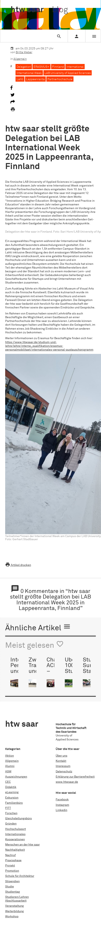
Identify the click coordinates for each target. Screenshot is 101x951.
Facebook (62, 799)
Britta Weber (24, 52)
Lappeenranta (35, 79)
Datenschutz (64, 771)
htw (39, 10)
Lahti (20, 79)
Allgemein (20, 59)
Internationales (15, 834)
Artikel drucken (18, 565)
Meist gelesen (34, 644)
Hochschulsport (15, 829)
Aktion (9, 755)
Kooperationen (15, 839)
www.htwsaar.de (67, 781)
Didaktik (10, 787)
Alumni (9, 766)
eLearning (12, 792)
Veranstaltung (14, 905)
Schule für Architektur (19, 876)
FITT (8, 808)
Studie (9, 886)
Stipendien (12, 881)
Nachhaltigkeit (15, 849)
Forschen (11, 813)
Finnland (58, 66)
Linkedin (61, 810)
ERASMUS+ (41, 66)
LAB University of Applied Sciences (67, 73)
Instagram (62, 805)
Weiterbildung (14, 911)
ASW (8, 771)
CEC (8, 781)
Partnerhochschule (59, 79)
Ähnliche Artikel (38, 627)
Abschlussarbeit (15, 900)
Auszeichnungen (16, 776)
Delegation (24, 66)
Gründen (11, 823)
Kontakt (61, 761)
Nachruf (10, 855)
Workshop (11, 916)
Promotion (12, 870)
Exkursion (11, 797)
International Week (29, 73)
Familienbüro (14, 802)
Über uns (61, 755)
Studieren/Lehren (17, 897)
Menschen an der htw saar (22, 844)
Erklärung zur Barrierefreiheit (75, 776)
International (75, 66)
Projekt (10, 865)
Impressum (63, 766)
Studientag (12, 891)
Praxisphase (13, 860)
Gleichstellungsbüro (18, 818)
